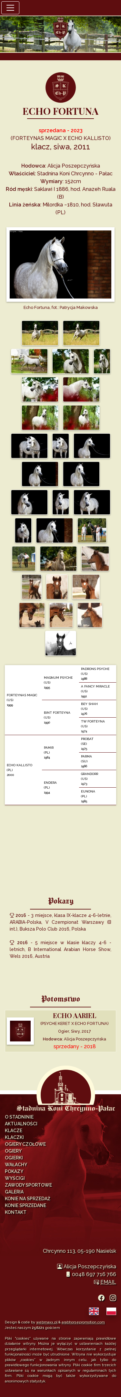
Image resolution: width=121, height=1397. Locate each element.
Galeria (14, 1191)
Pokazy (14, 1171)
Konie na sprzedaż (27, 1198)
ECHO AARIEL (74, 1015)
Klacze (13, 1130)
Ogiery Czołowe (25, 1144)
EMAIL (108, 1282)
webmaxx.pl (46, 1322)
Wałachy (16, 1164)
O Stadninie (19, 1117)
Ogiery (13, 1151)
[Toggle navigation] (10, 7)
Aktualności (21, 1123)
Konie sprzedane (25, 1205)
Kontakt (15, 1212)
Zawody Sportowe (28, 1185)
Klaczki (14, 1137)
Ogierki (14, 1157)
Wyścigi (15, 1178)
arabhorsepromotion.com (83, 1322)
